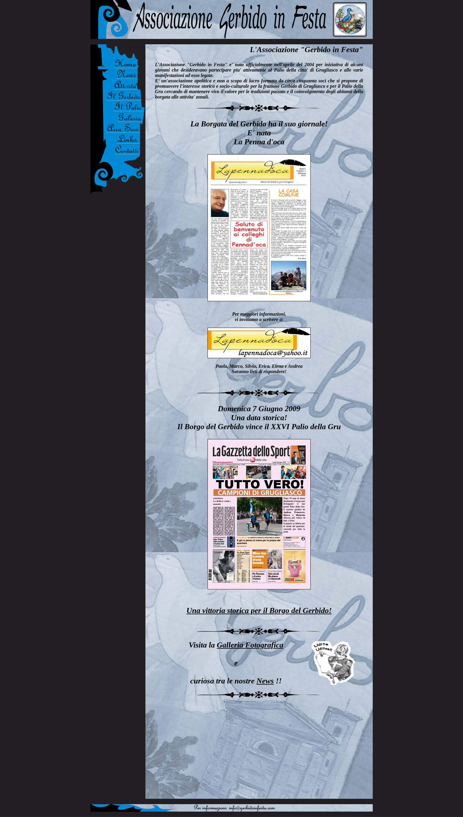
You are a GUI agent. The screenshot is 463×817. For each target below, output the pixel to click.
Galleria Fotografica (250, 645)
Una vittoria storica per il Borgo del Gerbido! (259, 610)
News (265, 681)
